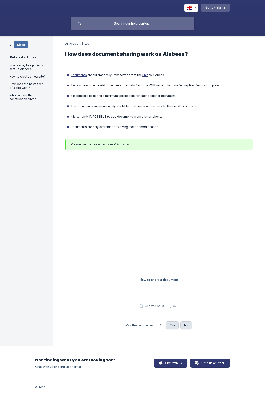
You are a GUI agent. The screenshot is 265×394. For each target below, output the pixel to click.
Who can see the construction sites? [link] (23, 97)
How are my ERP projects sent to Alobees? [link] (26, 67)
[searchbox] (132, 23)
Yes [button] (172, 325)
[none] (191, 8)
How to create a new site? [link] (27, 76)
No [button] (186, 325)
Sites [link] (85, 43)
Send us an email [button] (212, 363)
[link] (19, 44)
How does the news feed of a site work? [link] (26, 85)
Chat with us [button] (173, 363)
